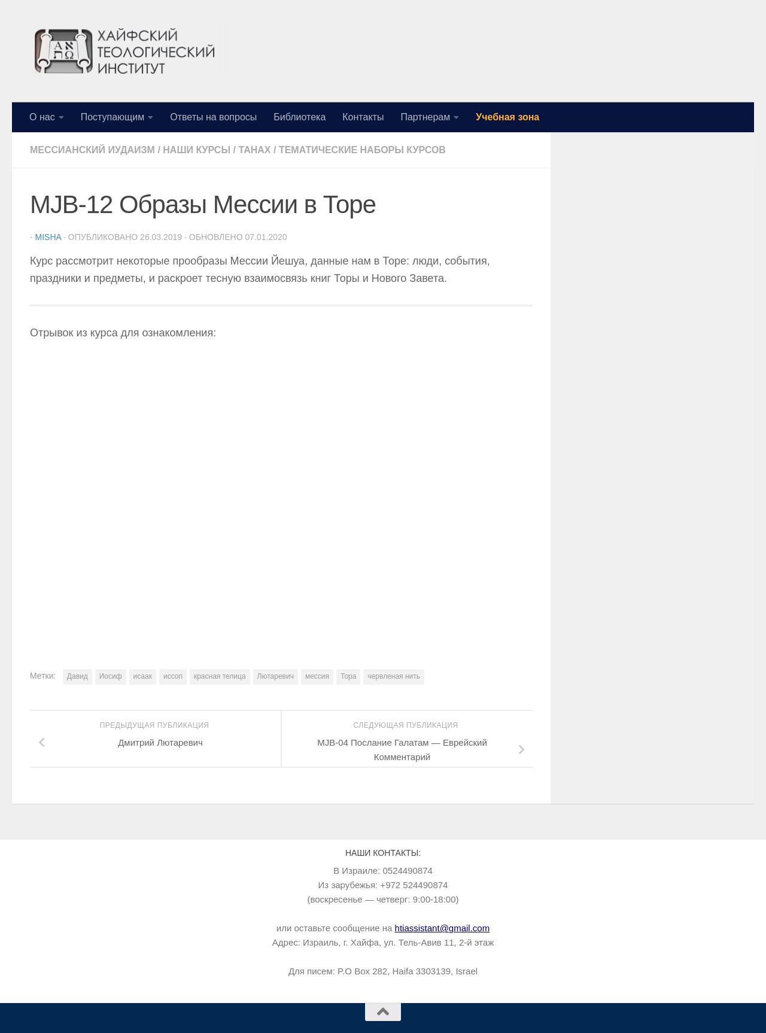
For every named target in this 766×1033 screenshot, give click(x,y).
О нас (42, 117)
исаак (142, 676)
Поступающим (113, 117)
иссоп (173, 676)
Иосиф (110, 676)
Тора (348, 676)
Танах (254, 150)
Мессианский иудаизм (92, 150)
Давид (77, 676)
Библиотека (299, 117)
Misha (48, 237)
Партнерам (425, 117)
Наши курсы (196, 150)
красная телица (220, 676)
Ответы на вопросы (213, 117)
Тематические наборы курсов (362, 150)
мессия (317, 676)
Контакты (363, 117)
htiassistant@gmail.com (442, 928)
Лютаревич (275, 676)
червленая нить (393, 676)
